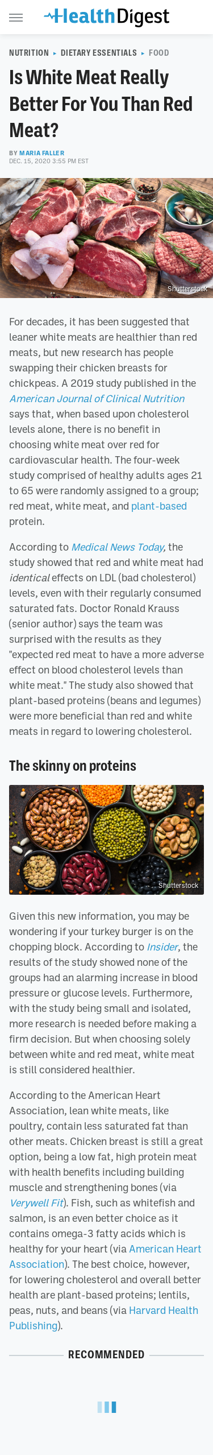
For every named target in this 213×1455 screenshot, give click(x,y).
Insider (162, 946)
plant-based (159, 505)
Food (159, 52)
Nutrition (29, 52)
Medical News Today (117, 546)
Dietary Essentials (99, 52)
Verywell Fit (36, 1202)
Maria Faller (41, 153)
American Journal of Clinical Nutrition (96, 398)
